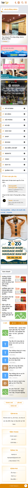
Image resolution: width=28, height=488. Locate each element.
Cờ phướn (9, 212)
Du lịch (11, 394)
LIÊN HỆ (19, 402)
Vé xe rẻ (15, 377)
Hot (10, 377)
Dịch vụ (11, 385)
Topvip (10, 200)
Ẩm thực (14, 82)
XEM (14, 323)
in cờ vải (3, 212)
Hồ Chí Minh (12, 354)
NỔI (22, 323)
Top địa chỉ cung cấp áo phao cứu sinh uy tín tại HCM (16, 343)
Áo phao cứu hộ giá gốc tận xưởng (7, 298)
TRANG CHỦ (9, 402)
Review (11, 347)
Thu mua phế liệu (5, 210)
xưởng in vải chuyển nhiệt (18, 210)
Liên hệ (14, 439)
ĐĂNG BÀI (14, 406)
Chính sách (14, 436)
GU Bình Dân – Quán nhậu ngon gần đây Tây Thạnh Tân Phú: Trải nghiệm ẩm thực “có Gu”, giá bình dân (14, 92)
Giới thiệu (14, 442)
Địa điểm (14, 479)
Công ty (5, 41)
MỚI (5, 323)
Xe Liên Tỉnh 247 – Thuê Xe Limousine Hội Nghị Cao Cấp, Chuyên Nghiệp (17, 390)
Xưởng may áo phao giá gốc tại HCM (7, 314)
